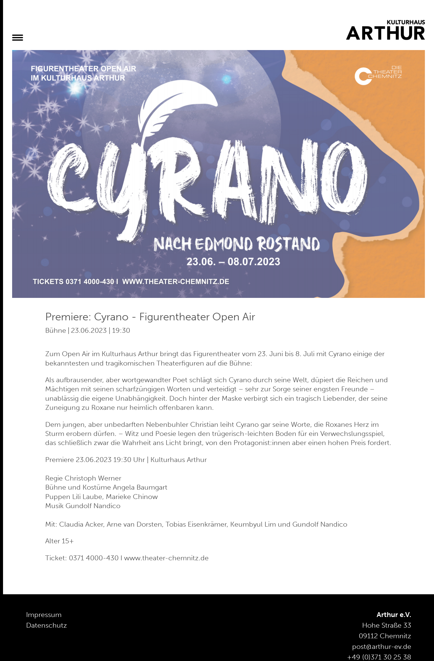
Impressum (44, 614)
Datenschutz (46, 625)
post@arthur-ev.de (381, 646)
